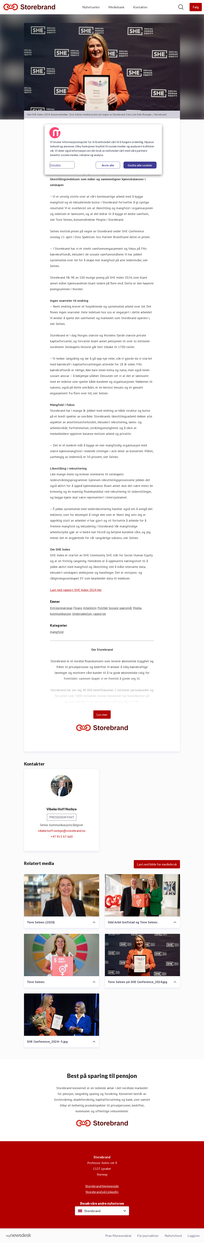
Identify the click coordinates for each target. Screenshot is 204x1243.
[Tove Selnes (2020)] (61, 895)
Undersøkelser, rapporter (89, 614)
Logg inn (194, 1236)
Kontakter (140, 7)
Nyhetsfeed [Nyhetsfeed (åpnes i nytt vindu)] (173, 1236)
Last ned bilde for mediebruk (157, 864)
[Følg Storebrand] (196, 7)
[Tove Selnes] (61, 955)
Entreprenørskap (61, 608)
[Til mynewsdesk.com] (18, 1236)
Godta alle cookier (140, 165)
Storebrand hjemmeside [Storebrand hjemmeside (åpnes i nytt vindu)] (102, 1186)
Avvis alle (108, 165)
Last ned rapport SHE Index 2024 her (76, 590)
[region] (103, 149)
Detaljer (55, 165)
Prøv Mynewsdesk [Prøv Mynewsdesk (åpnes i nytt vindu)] (118, 1236)
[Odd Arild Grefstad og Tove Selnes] (142, 895)
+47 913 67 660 (62, 836)
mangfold (57, 632)
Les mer (102, 715)
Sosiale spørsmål (120, 608)
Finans (77, 608)
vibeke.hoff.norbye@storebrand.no (61, 831)
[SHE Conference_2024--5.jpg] (61, 1014)
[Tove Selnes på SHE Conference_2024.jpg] (142, 955)
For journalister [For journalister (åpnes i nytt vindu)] (148, 1236)
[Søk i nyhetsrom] (181, 7)
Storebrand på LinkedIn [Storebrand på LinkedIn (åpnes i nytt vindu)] (102, 1192)
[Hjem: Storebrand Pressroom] (29, 7)
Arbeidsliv (90, 608)
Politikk (102, 608)
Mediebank (116, 7)
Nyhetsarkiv (91, 7)
